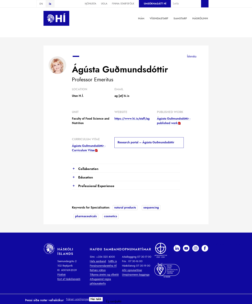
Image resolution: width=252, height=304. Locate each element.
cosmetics (110, 216)
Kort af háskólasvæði (68, 279)
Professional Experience (93, 186)
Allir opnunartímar (132, 270)
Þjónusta (90, 3)
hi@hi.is (112, 261)
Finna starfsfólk (123, 3)
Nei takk (95, 299)
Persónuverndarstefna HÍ (103, 265)
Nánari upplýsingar (77, 299)
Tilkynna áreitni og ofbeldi (104, 274)
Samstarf (180, 18)
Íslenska (191, 56)
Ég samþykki (114, 301)
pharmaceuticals (86, 216)
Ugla (104, 3)
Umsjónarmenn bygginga (135, 274)
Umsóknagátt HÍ (155, 3)
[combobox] (184, 3)
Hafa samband (98, 261)
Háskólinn (200, 18)
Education (82, 177)
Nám (141, 18)
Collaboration (85, 169)
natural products (125, 207)
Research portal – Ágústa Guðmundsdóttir (146, 142)
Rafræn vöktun (98, 270)
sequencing (151, 207)
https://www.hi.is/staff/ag (132, 118)
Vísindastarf (159, 18)
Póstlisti (61, 274)
